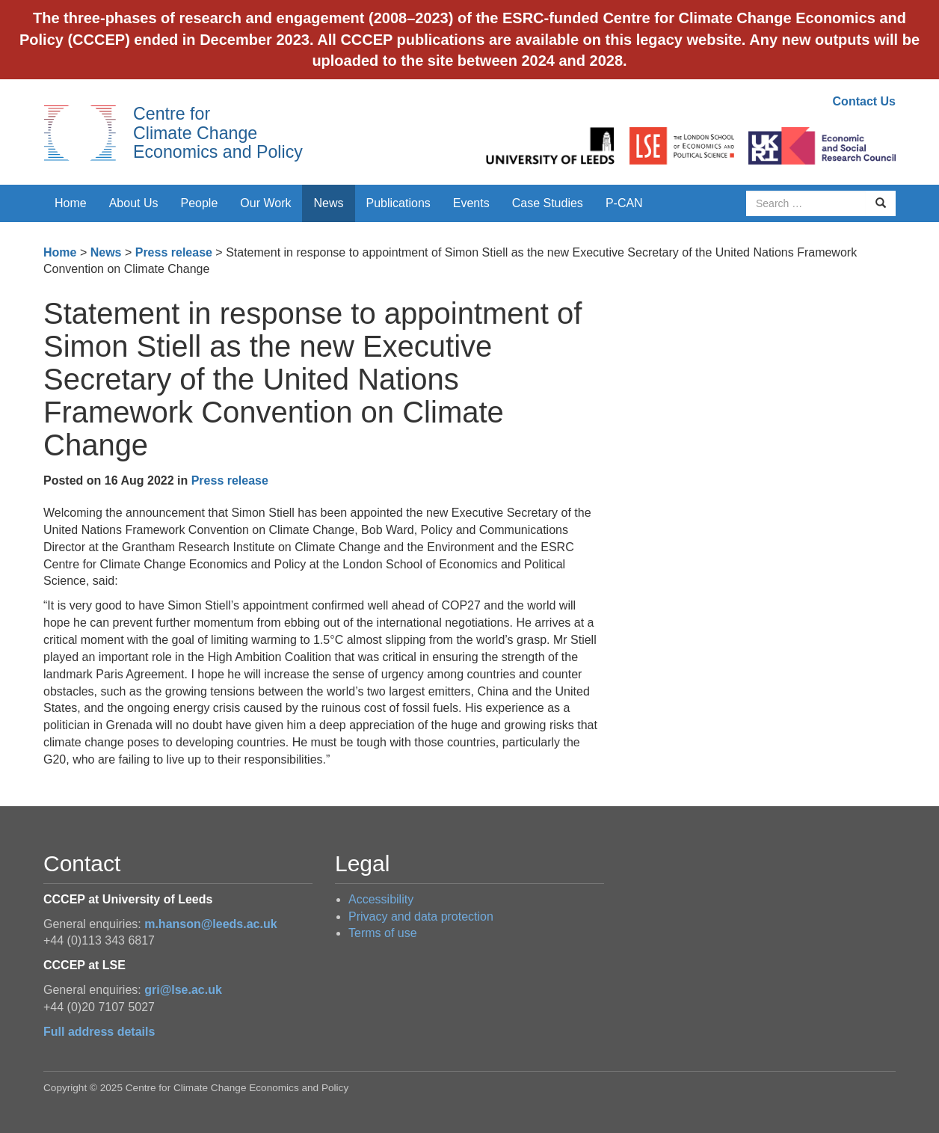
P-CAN (624, 203)
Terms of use (382, 933)
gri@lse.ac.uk (183, 989)
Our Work (265, 203)
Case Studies (547, 203)
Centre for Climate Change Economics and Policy (218, 133)
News (328, 203)
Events (471, 203)
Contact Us (864, 101)
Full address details (99, 1031)
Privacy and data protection (420, 916)
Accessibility (380, 899)
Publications (398, 203)
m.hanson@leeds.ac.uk (210, 924)
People (199, 203)
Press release (173, 252)
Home (71, 203)
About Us (133, 203)
